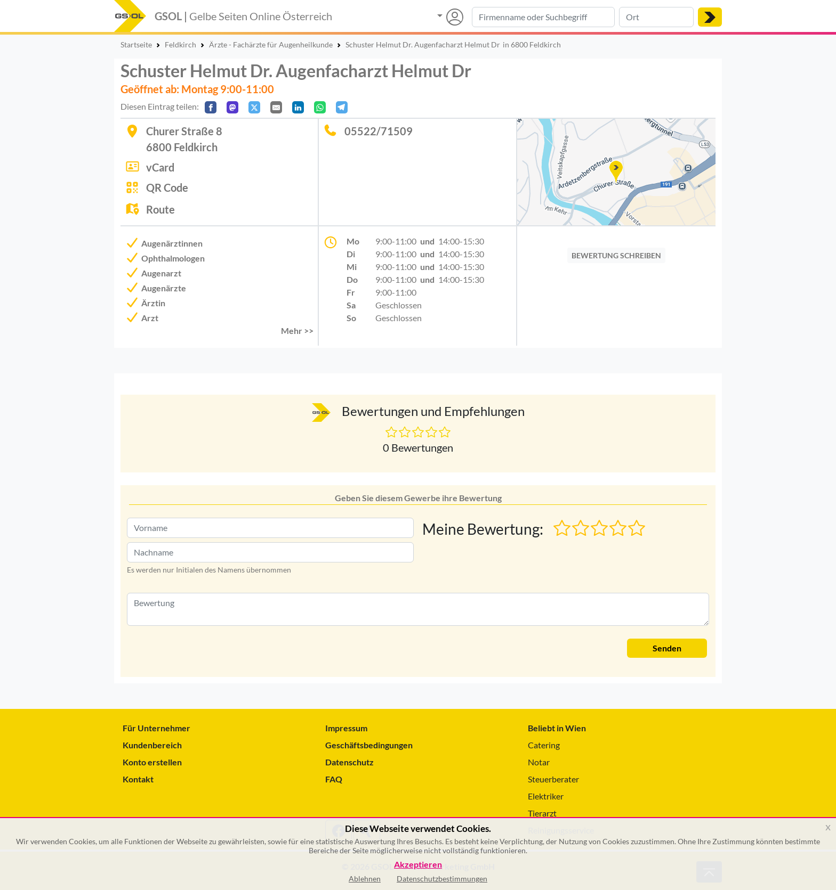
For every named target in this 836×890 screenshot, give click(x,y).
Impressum (346, 728)
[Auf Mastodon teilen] (232, 107)
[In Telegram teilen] (342, 107)
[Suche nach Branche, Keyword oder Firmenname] (543, 17)
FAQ (333, 779)
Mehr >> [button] (297, 330)
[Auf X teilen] (254, 107)
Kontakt (138, 779)
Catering (544, 745)
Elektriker (546, 796)
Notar (539, 762)
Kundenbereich (152, 745)
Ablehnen (365, 878)
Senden (667, 648)
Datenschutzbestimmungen (442, 878)
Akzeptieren (418, 864)
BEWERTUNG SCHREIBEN (616, 255)
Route (160, 209)
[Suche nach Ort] (656, 17)
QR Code (167, 187)
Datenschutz (349, 762)
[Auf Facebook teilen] (210, 107)
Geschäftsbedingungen (369, 745)
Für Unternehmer (156, 728)
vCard (160, 167)
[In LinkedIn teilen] (298, 107)
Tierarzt (542, 813)
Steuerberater (553, 779)
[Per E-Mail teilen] (276, 107)
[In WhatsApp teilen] (320, 107)
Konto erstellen (152, 762)
